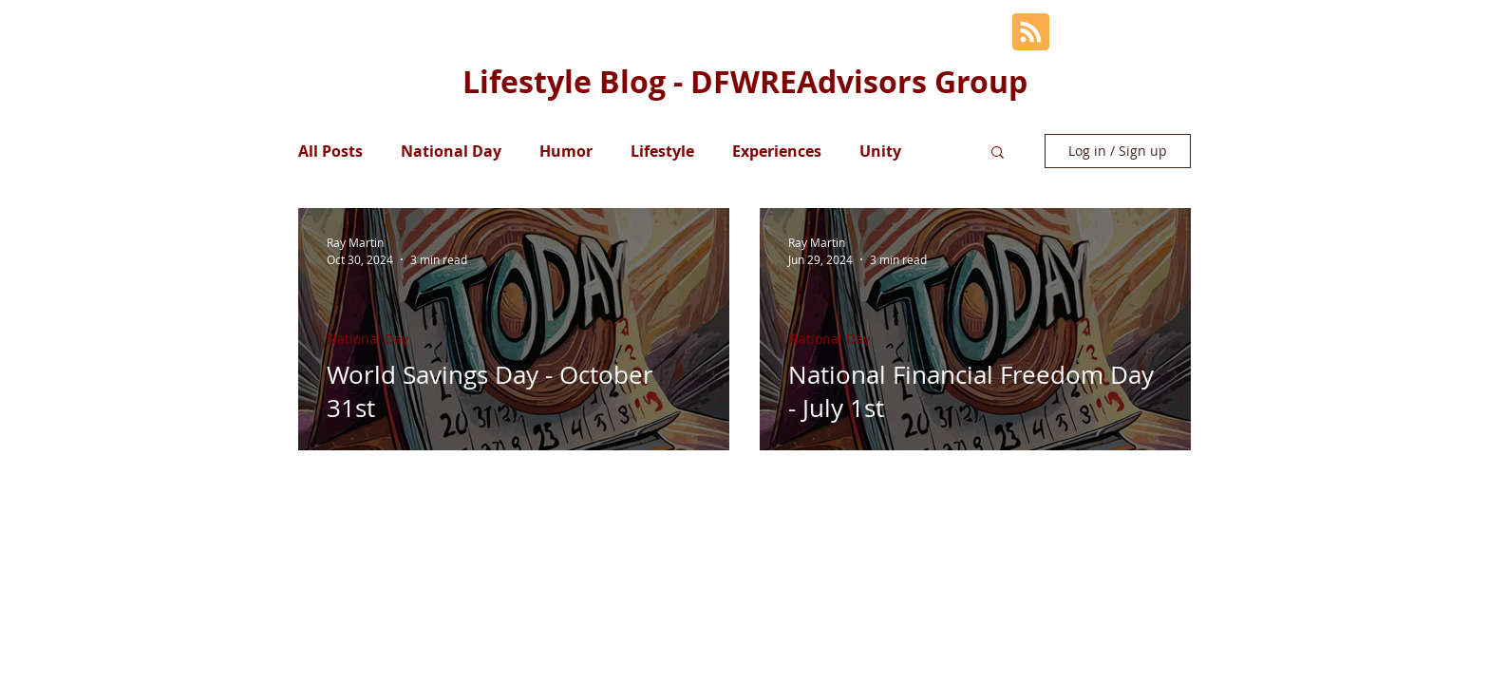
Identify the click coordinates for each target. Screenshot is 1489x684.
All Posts (330, 151)
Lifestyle (662, 151)
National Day (451, 151)
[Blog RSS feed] (1030, 32)
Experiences (776, 151)
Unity (880, 151)
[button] (998, 153)
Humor (566, 151)
